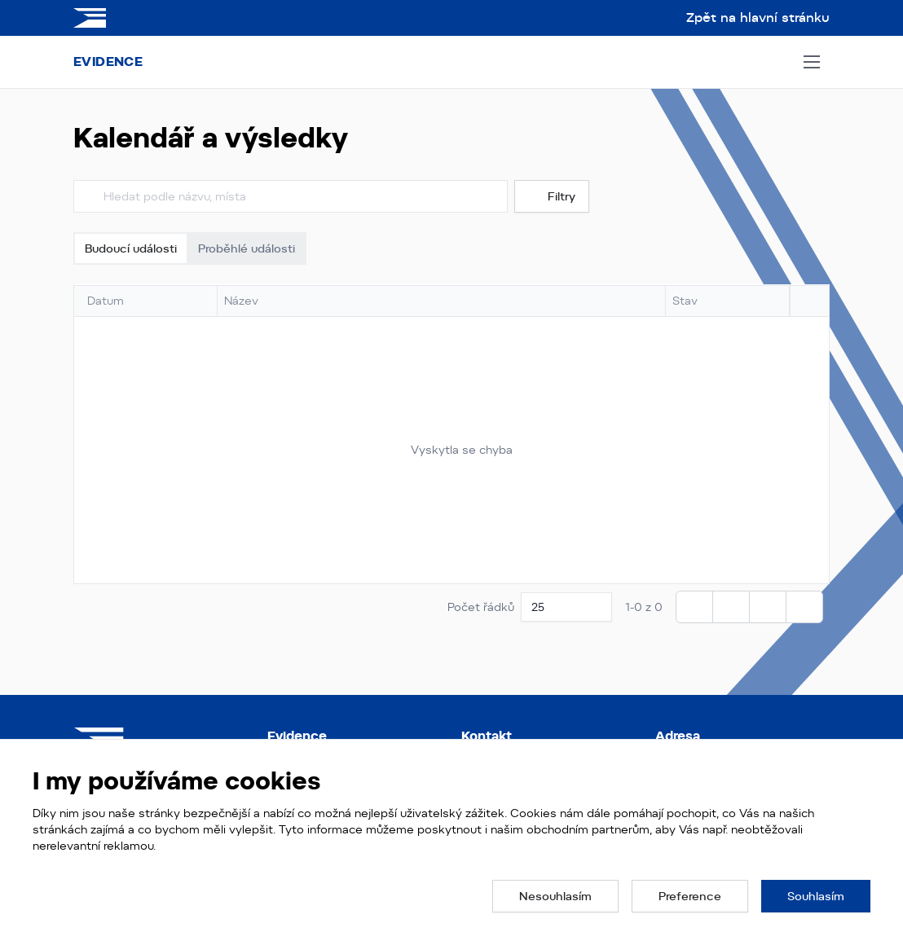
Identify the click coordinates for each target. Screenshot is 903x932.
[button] (555, 896)
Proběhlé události (246, 248)
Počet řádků (480, 606)
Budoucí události (131, 248)
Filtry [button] (551, 197)
